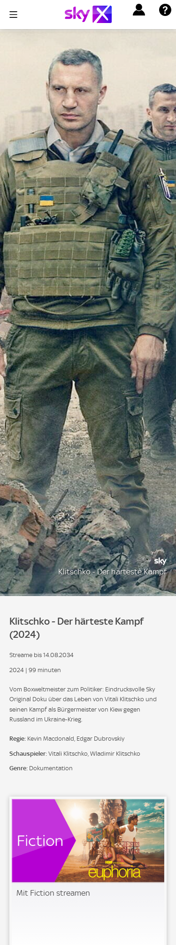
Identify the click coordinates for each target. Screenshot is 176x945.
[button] (139, 10)
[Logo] (88, 14)
